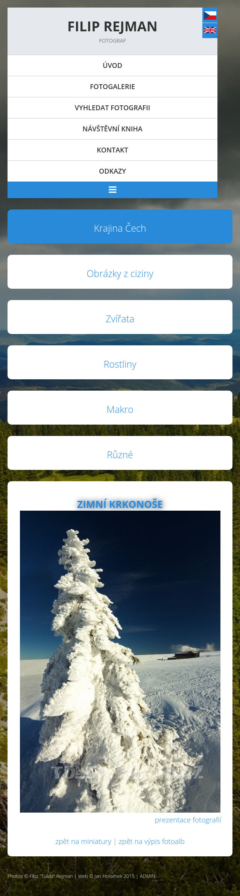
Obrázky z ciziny (120, 273)
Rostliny (119, 363)
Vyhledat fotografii (112, 107)
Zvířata (120, 318)
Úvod (112, 65)
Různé (120, 454)
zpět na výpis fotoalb (152, 841)
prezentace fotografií (188, 820)
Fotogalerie (112, 86)
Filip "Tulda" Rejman (51, 876)
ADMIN (147, 876)
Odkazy (112, 171)
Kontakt (112, 149)
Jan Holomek (108, 876)
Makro (119, 409)
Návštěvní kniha (112, 128)
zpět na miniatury (83, 841)
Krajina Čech (120, 228)
